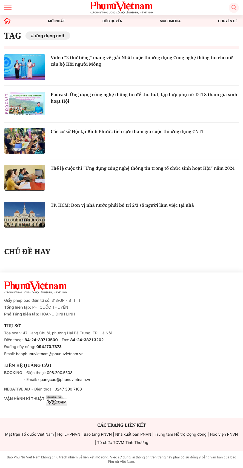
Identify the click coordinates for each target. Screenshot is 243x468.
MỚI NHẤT (56, 21)
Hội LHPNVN (68, 434)
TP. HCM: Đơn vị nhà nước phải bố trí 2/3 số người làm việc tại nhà (122, 205)
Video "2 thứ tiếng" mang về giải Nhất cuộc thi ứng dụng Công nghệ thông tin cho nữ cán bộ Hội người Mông (142, 60)
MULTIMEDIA (170, 21)
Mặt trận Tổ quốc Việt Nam (29, 434)
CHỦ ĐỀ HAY (27, 251)
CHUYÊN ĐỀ (228, 21)
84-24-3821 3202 (87, 340)
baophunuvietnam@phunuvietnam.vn (50, 354)
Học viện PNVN (224, 434)
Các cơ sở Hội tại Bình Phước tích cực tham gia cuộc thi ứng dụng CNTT (127, 131)
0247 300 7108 (68, 389)
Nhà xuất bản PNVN (133, 434)
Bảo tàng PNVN (98, 434)
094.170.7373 (49, 346)
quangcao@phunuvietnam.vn (65, 379)
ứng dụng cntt (50, 35)
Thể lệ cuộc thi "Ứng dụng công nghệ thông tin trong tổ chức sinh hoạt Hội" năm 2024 (143, 168)
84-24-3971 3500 (41, 340)
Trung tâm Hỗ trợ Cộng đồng (180, 434)
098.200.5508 (60, 373)
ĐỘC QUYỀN (112, 21)
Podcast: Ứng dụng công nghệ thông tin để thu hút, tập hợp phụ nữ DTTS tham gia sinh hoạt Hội (144, 97)
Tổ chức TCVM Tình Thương (122, 442)
